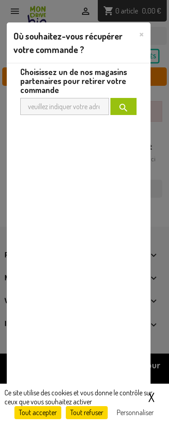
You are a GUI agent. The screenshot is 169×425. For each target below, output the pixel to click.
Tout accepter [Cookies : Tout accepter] (38, 412)
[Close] (141, 33)
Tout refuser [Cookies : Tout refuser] (86, 412)
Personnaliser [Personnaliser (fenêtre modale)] (135, 412)
